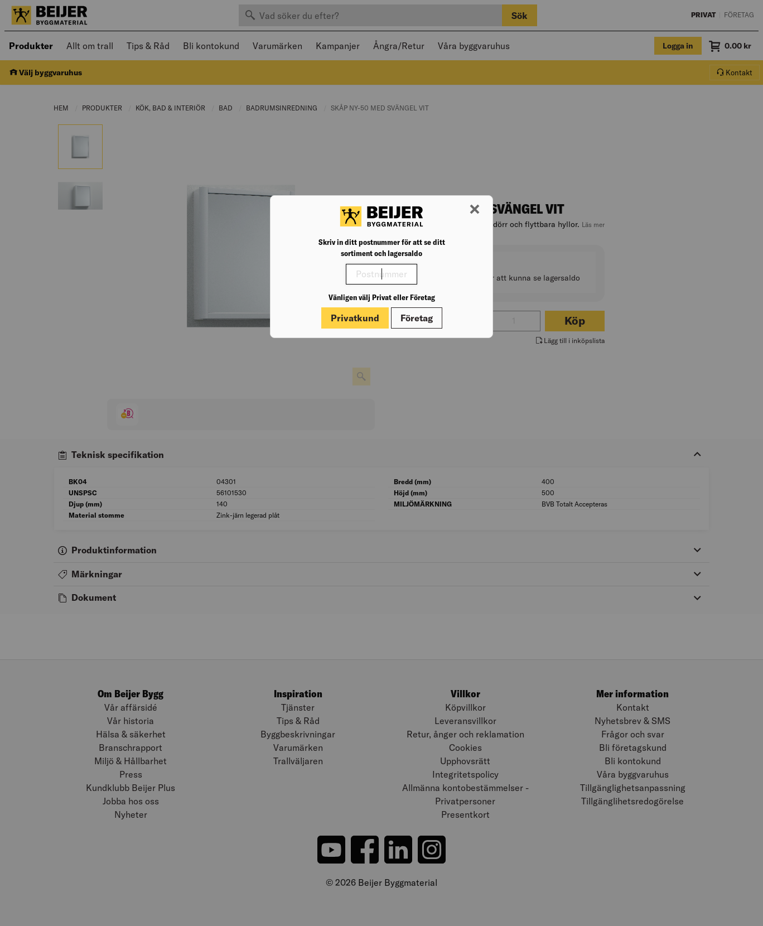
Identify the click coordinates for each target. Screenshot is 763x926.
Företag (416, 318)
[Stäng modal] (475, 209)
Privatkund (355, 318)
